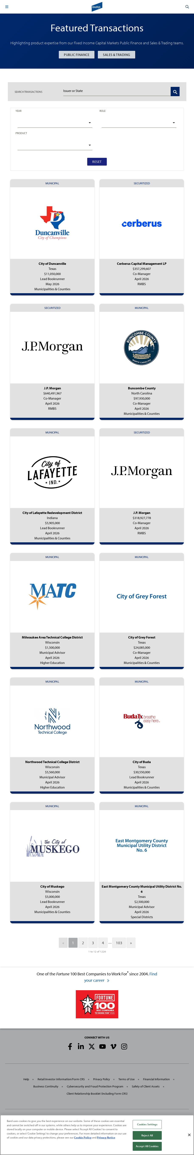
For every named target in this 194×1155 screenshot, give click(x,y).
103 (119, 942)
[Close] (189, 1135)
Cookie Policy (82, 1137)
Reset (97, 162)
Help (26, 1079)
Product (21, 133)
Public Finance (76, 55)
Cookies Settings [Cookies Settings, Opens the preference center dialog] (147, 1124)
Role (102, 110)
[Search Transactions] (175, 91)
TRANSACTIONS (28, 91)
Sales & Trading (116, 55)
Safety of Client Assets (146, 1086)
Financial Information (156, 1079)
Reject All (147, 1135)
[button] (7, 7)
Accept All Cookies (147, 1146)
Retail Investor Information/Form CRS (61, 1079)
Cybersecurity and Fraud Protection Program (95, 1086)
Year (18, 110)
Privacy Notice (106, 1137)
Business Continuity (45, 1086)
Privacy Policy (101, 1079)
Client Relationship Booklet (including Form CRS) (97, 1093)
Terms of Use (126, 1079)
